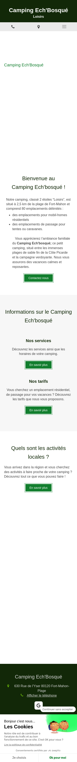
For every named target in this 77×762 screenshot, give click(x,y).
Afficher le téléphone (42, 695)
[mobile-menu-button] (64, 26)
